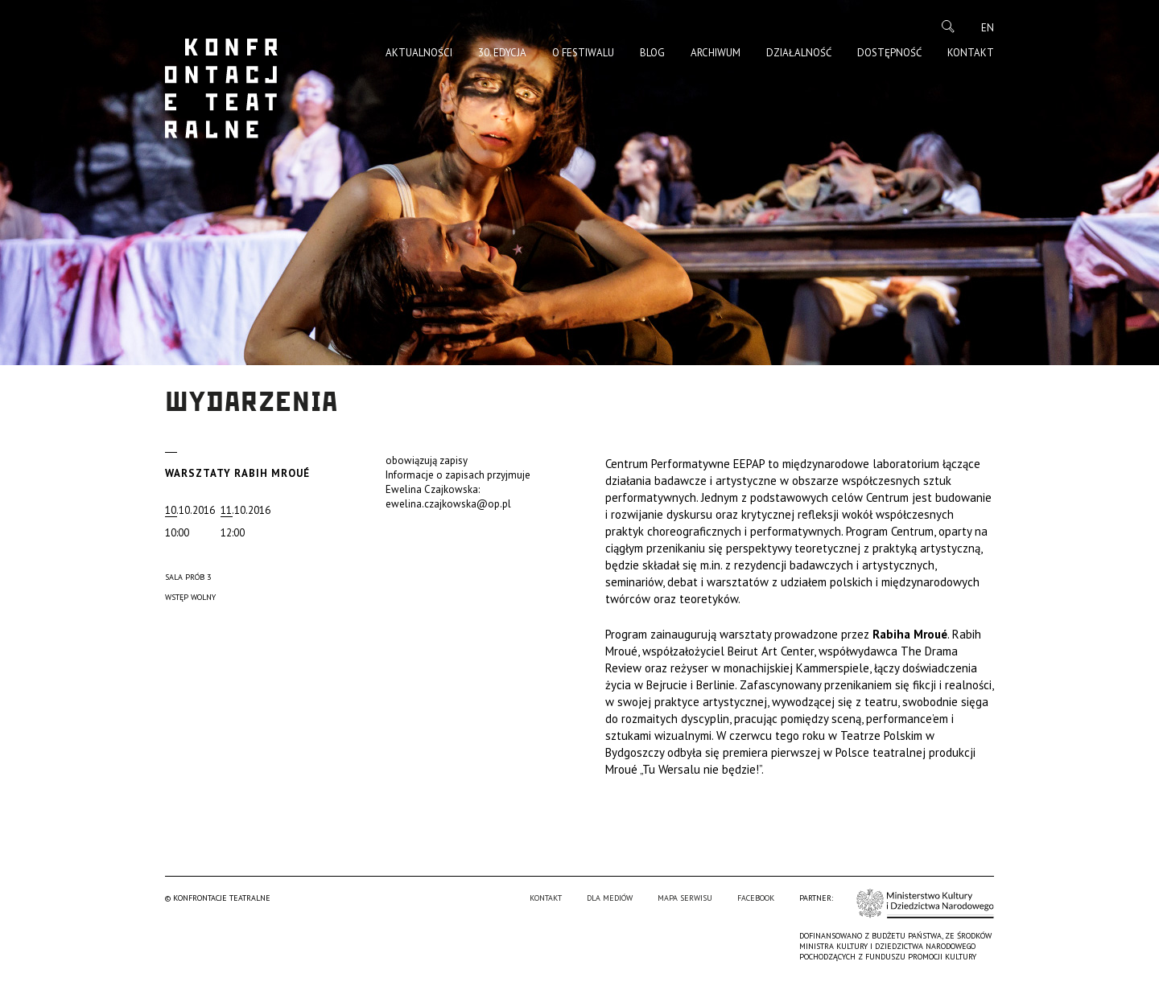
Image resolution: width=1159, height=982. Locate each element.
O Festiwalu (583, 53)
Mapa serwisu (685, 898)
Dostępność (889, 53)
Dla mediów (610, 898)
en (987, 28)
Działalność (798, 53)
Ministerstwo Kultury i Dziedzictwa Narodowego (925, 903)
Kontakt (970, 53)
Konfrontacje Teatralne (221, 88)
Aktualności (419, 53)
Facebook (755, 898)
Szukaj (948, 26)
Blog (652, 53)
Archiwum (715, 53)
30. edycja (502, 53)
